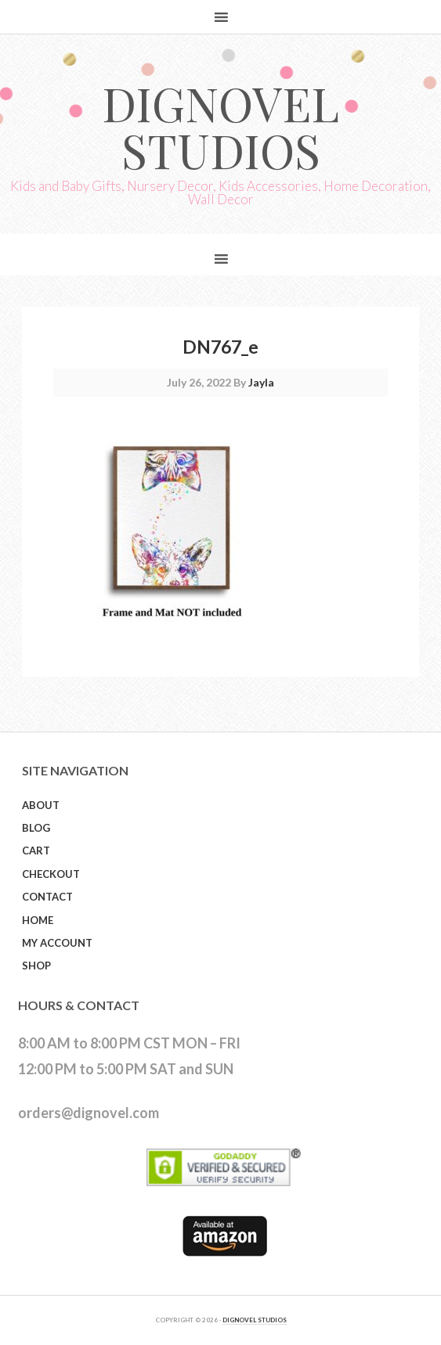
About (41, 805)
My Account (57, 943)
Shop (36, 965)
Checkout (51, 874)
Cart (36, 850)
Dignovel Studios (220, 126)
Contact (47, 896)
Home (37, 920)
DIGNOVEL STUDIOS (254, 1320)
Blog (36, 828)
